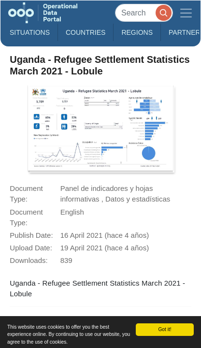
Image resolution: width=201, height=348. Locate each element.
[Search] (144, 13)
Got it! (164, 329)
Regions (137, 32)
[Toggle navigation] (186, 13)
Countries (85, 32)
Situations (30, 32)
